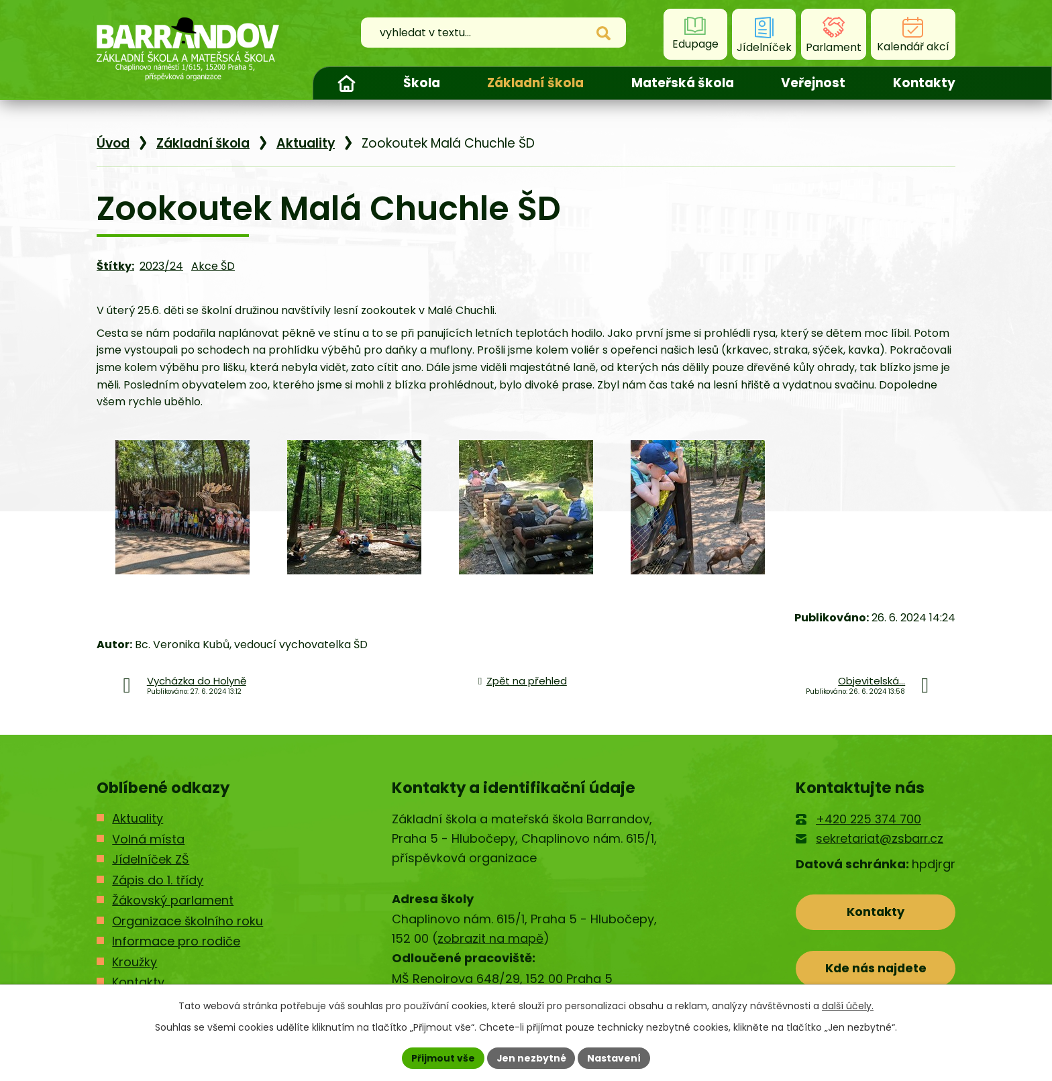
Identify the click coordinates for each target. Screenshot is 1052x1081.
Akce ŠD (213, 266)
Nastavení (614, 1057)
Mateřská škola (682, 83)
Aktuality (305, 143)
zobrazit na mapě (490, 938)
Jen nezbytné (531, 1057)
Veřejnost (813, 83)
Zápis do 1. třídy (157, 880)
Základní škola (535, 83)
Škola (421, 83)
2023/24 (161, 266)
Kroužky (134, 962)
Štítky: (115, 266)
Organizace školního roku (187, 921)
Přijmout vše (442, 1057)
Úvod (346, 83)
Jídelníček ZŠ (150, 859)
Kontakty (924, 83)
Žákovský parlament (172, 900)
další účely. (848, 1006)
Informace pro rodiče (176, 941)
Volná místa (148, 839)
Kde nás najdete (876, 968)
